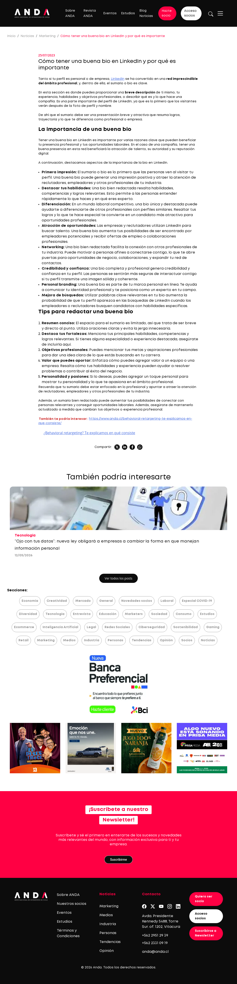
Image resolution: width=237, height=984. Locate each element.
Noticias (27, 36)
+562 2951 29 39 (155, 935)
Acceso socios (190, 13)
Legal (91, 627)
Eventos (110, 13)
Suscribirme (118, 859)
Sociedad (159, 614)
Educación (107, 614)
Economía (30, 601)
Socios (186, 640)
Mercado (83, 601)
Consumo (184, 614)
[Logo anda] (32, 13)
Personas (115, 640)
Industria (91, 640)
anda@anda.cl (155, 951)
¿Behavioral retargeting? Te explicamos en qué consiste (89, 432)
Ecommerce (24, 627)
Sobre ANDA (68, 895)
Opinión (166, 640)
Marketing (47, 36)
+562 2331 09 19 (155, 943)
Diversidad (28, 614)
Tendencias (141, 640)
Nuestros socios (71, 904)
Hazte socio (167, 13)
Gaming (212, 627)
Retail (24, 640)
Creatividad (57, 601)
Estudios (128, 13)
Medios (69, 640)
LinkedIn (117, 79)
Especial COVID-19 (197, 601)
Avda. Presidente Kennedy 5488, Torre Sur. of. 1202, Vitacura (161, 921)
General (106, 601)
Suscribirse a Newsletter (205, 933)
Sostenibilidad (185, 627)
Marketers (134, 614)
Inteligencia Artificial (60, 627)
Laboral (167, 601)
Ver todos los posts (118, 578)
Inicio (11, 36)
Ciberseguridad (151, 627)
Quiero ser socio (203, 899)
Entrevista (82, 614)
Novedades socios (136, 601)
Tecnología (54, 614)
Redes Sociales (117, 627)
